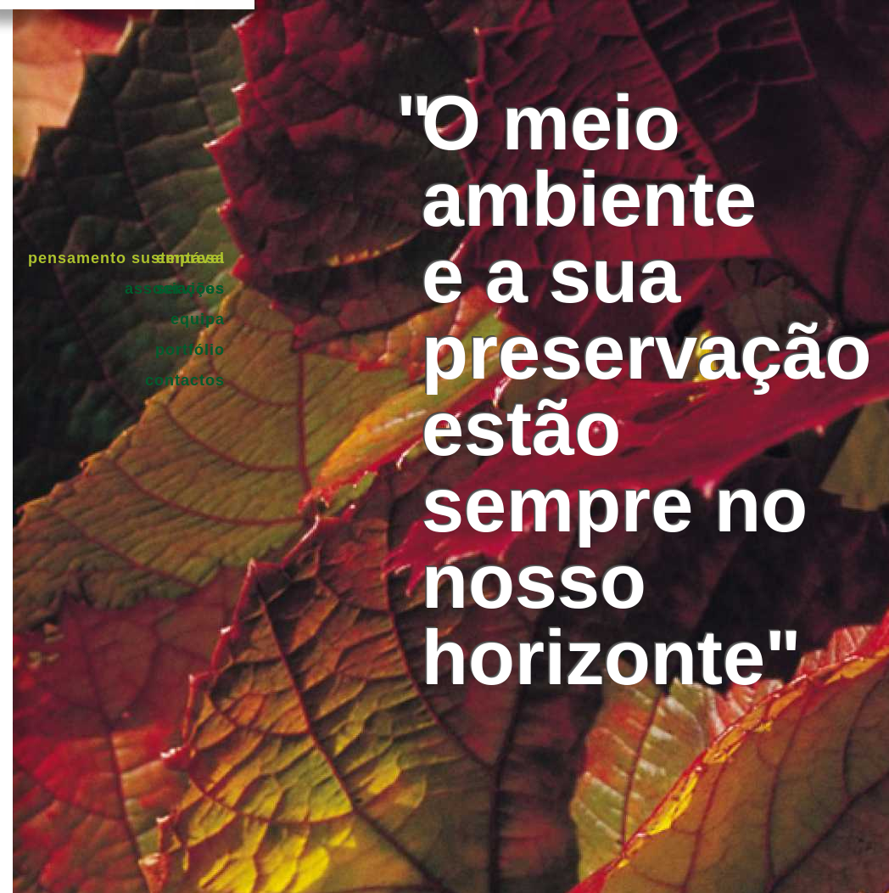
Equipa (198, 319)
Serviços (190, 288)
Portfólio (190, 349)
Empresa (190, 258)
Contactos (185, 380)
